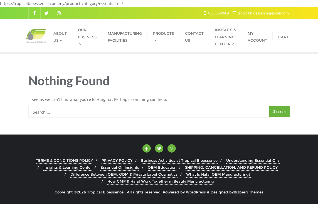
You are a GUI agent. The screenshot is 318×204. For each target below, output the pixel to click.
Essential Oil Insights (119, 167)
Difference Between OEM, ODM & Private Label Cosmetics (124, 174)
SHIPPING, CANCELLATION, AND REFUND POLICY (231, 167)
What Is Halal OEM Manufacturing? (218, 174)
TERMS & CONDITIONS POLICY (64, 160)
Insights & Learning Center (67, 167)
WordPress (196, 192)
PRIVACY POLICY (117, 160)
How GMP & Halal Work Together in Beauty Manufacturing (160, 181)
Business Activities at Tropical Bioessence (179, 160)
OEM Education (162, 167)
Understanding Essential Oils (253, 160)
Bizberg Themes (248, 192)
